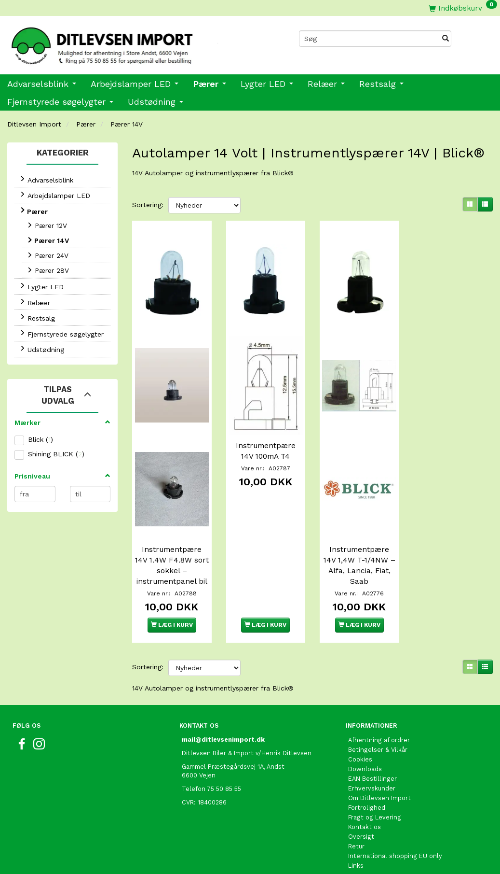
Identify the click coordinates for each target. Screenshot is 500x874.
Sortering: (147, 205)
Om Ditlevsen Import (379, 789)
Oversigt (361, 828)
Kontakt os (364, 818)
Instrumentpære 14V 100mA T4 (266, 438)
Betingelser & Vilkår (377, 741)
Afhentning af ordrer (379, 731)
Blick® (283, 173)
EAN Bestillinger (372, 770)
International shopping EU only (395, 847)
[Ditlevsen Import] (125, 42)
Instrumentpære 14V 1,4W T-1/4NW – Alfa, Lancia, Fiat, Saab (359, 546)
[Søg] (445, 38)
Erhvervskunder (371, 779)
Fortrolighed (366, 799)
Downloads (365, 760)
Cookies (360, 750)
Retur (356, 837)
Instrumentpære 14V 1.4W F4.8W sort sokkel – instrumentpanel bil (172, 552)
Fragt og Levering (374, 808)
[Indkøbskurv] (463, 8)
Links (356, 856)
